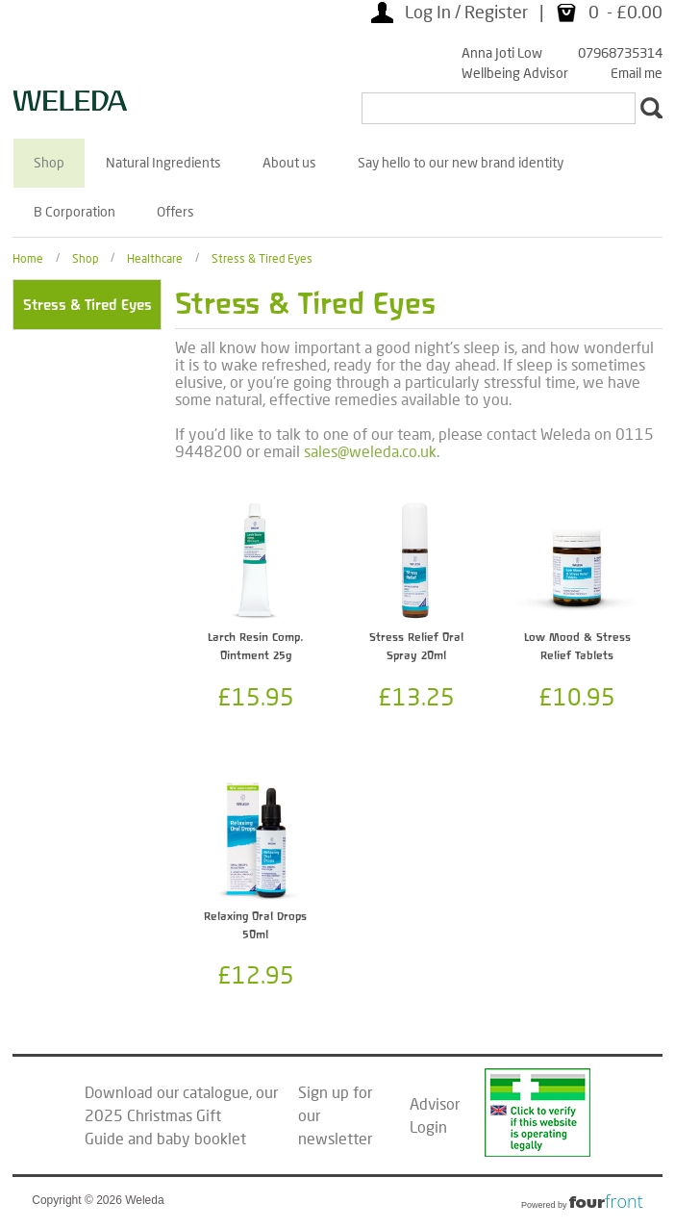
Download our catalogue (167, 1092)
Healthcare (155, 257)
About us (289, 162)
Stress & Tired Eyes (262, 257)
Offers (175, 211)
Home (27, 257)
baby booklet (201, 1138)
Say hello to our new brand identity (460, 162)
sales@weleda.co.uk (370, 451)
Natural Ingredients (163, 162)
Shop (49, 162)
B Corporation (74, 211)
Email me (636, 72)
